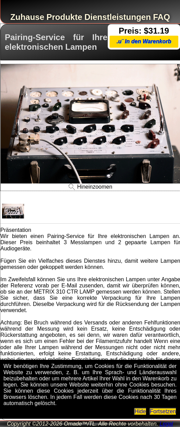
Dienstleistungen (118, 17)
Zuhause (27, 17)
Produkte (64, 17)
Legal (166, 424)
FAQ (161, 17)
